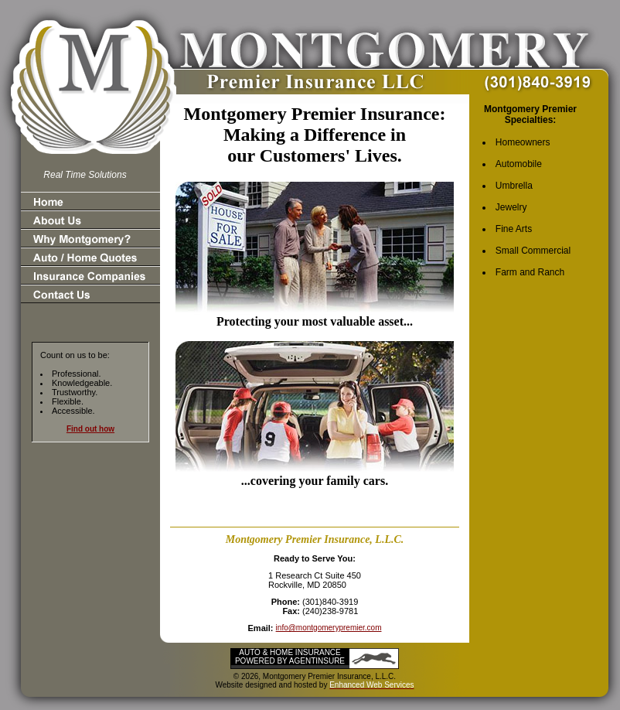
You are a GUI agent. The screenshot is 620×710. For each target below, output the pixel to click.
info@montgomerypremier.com (329, 627)
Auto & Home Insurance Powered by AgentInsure (290, 656)
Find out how (90, 429)
